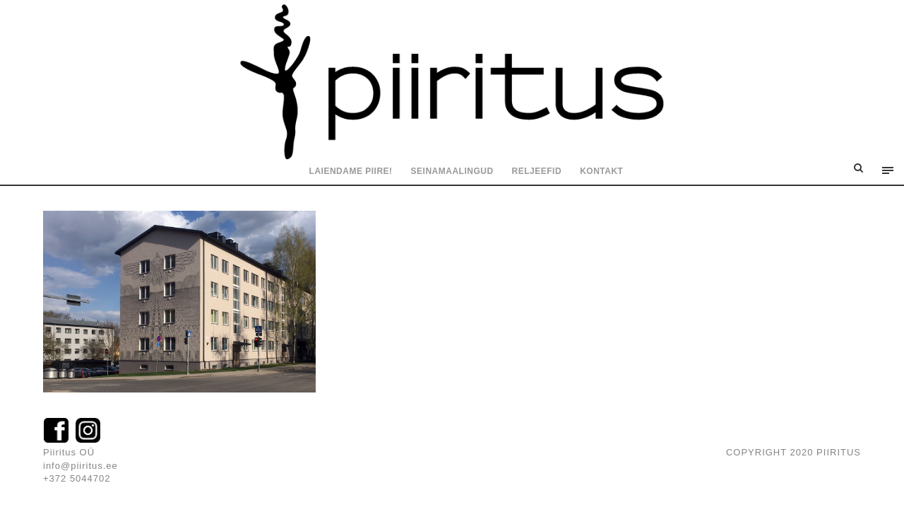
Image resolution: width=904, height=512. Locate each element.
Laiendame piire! (351, 171)
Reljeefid (537, 171)
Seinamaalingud (452, 171)
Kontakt (601, 171)
